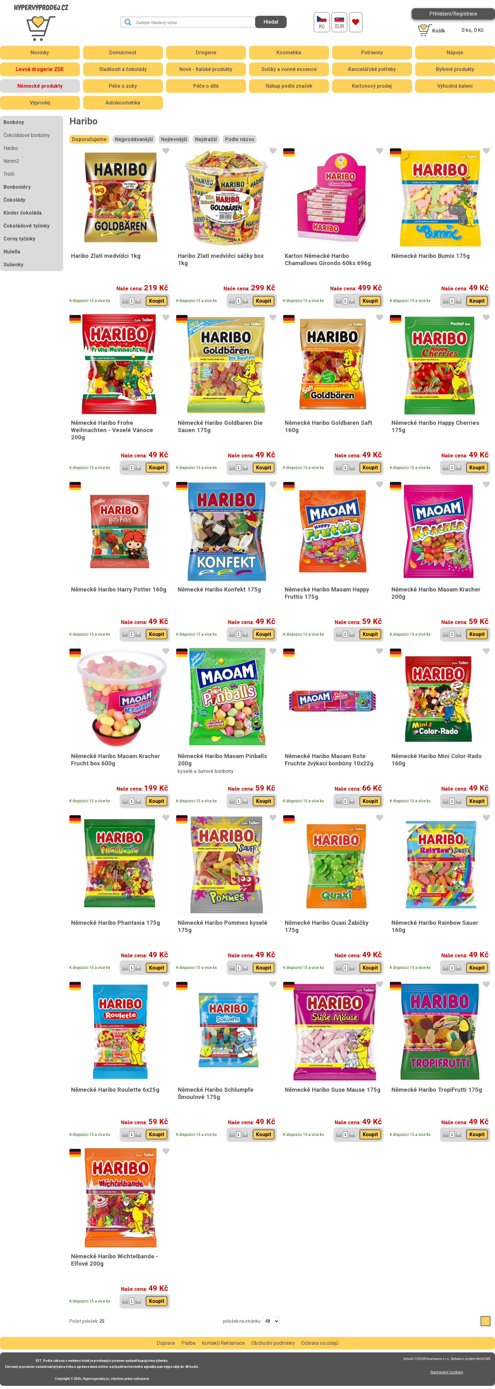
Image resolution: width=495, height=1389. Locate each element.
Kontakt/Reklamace (223, 1343)
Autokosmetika (122, 103)
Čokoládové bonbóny (26, 135)
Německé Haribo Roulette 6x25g (115, 1089)
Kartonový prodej (372, 86)
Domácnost (122, 53)
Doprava (166, 1343)
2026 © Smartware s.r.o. (432, 1359)
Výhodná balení (455, 86)
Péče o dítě (206, 86)
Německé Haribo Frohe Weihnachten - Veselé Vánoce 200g (112, 430)
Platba (188, 1343)
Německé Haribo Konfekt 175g (219, 589)
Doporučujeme (89, 139)
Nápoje (455, 53)
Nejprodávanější (134, 139)
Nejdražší (206, 139)
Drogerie (206, 53)
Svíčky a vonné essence (289, 69)
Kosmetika (289, 53)
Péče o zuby (123, 86)
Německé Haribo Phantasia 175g (115, 922)
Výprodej (40, 103)
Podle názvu (239, 139)
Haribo (10, 148)
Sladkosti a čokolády (123, 69)
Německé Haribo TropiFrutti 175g (436, 1089)
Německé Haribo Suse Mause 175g (332, 1089)
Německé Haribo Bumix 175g (430, 255)
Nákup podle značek (289, 86)
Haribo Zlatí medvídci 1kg (105, 255)
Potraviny (372, 53)
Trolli (8, 174)
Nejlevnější (174, 139)
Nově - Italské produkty (205, 69)
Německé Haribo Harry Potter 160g (118, 589)
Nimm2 (11, 161)
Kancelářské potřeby (372, 69)
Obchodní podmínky (273, 1343)
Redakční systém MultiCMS (470, 1359)
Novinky (40, 53)
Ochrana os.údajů (319, 1343)
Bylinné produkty (455, 69)
